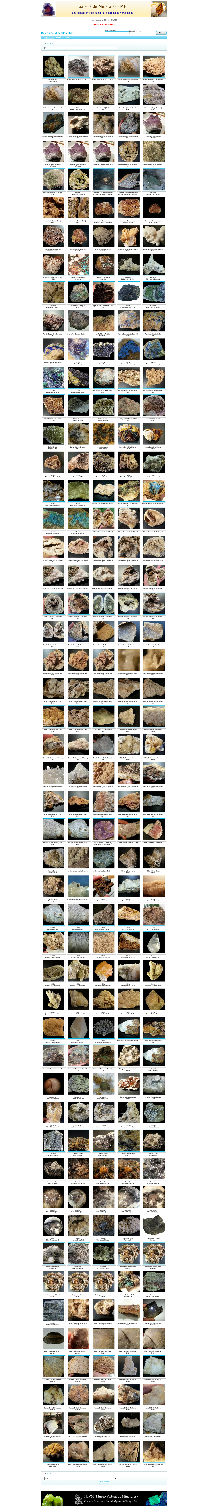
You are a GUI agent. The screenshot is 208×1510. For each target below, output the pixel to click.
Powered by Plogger (104, 1481)
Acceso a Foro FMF (104, 20)
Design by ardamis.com (104, 1483)
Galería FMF (49, 38)
